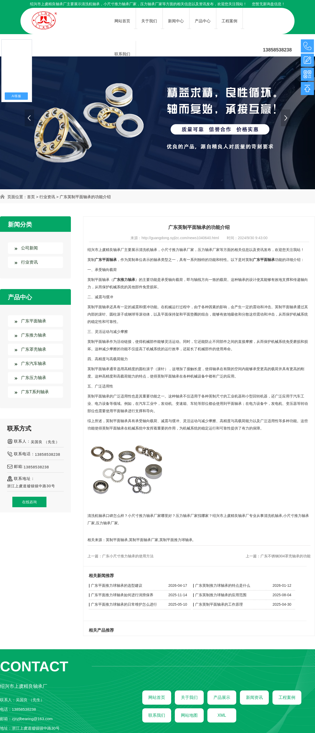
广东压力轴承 (33, 377)
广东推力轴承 (33, 335)
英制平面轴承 (117, 540)
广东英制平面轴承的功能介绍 (85, 197)
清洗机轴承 (90, 4)
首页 (31, 197)
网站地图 (189, 715)
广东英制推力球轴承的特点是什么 (222, 585)
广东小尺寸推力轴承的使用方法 (128, 556)
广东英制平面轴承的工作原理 (219, 604)
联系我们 (156, 715)
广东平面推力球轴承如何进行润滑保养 (122, 595)
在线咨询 (29, 502)
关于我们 (189, 697)
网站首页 (156, 697)
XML (222, 715)
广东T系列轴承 (35, 392)
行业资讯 (47, 197)
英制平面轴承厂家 (143, 540)
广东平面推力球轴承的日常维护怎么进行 (124, 604)
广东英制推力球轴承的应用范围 (220, 595)
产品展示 (221, 697)
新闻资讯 (254, 697)
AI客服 (16, 96)
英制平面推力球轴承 (175, 540)
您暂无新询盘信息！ (268, 4)
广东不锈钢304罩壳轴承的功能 (285, 556)
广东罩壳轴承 (33, 349)
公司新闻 (29, 248)
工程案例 (287, 697)
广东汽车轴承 (33, 363)
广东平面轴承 (33, 321)
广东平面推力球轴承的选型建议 (116, 585)
